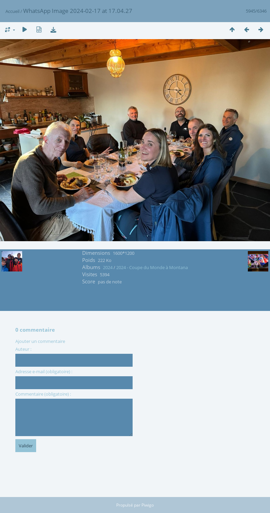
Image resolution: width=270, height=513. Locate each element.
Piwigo (147, 505)
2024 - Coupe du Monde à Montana (152, 267)
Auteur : (23, 349)
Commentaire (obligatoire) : (43, 394)
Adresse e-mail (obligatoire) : (43, 371)
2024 (107, 267)
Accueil (12, 11)
